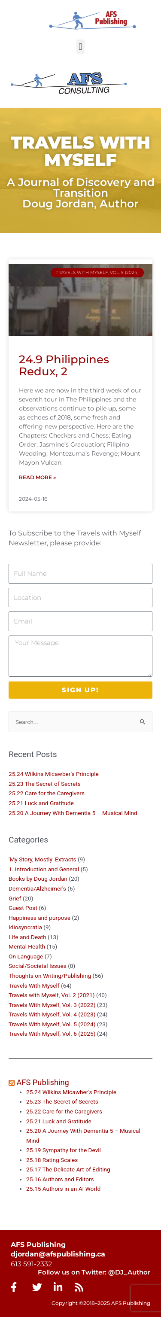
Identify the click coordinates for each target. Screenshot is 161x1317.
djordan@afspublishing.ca (58, 1254)
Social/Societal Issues (38, 965)
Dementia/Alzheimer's (37, 888)
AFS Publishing (43, 1082)
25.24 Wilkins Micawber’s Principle (54, 773)
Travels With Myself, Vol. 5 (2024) (52, 1024)
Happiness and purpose (39, 917)
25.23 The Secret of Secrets (45, 783)
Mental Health (27, 946)
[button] (80, 47)
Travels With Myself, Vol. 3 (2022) (52, 1004)
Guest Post (23, 907)
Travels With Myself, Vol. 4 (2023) (52, 1014)
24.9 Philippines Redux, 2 (64, 366)
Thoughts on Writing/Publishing (50, 975)
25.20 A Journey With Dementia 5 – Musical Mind (73, 812)
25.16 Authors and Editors (60, 1179)
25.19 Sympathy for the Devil (63, 1150)
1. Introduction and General (44, 869)
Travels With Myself (34, 985)
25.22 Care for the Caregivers (47, 793)
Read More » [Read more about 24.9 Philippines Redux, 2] (37, 477)
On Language (26, 956)
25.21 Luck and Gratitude (41, 803)
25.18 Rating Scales (52, 1159)
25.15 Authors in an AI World (63, 1188)
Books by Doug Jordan (38, 878)
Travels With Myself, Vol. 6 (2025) (52, 1033)
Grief (15, 898)
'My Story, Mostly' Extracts (42, 859)
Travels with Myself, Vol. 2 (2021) (52, 995)
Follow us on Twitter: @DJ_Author (94, 1272)
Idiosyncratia (25, 927)
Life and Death (27, 937)
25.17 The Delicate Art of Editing (68, 1169)
